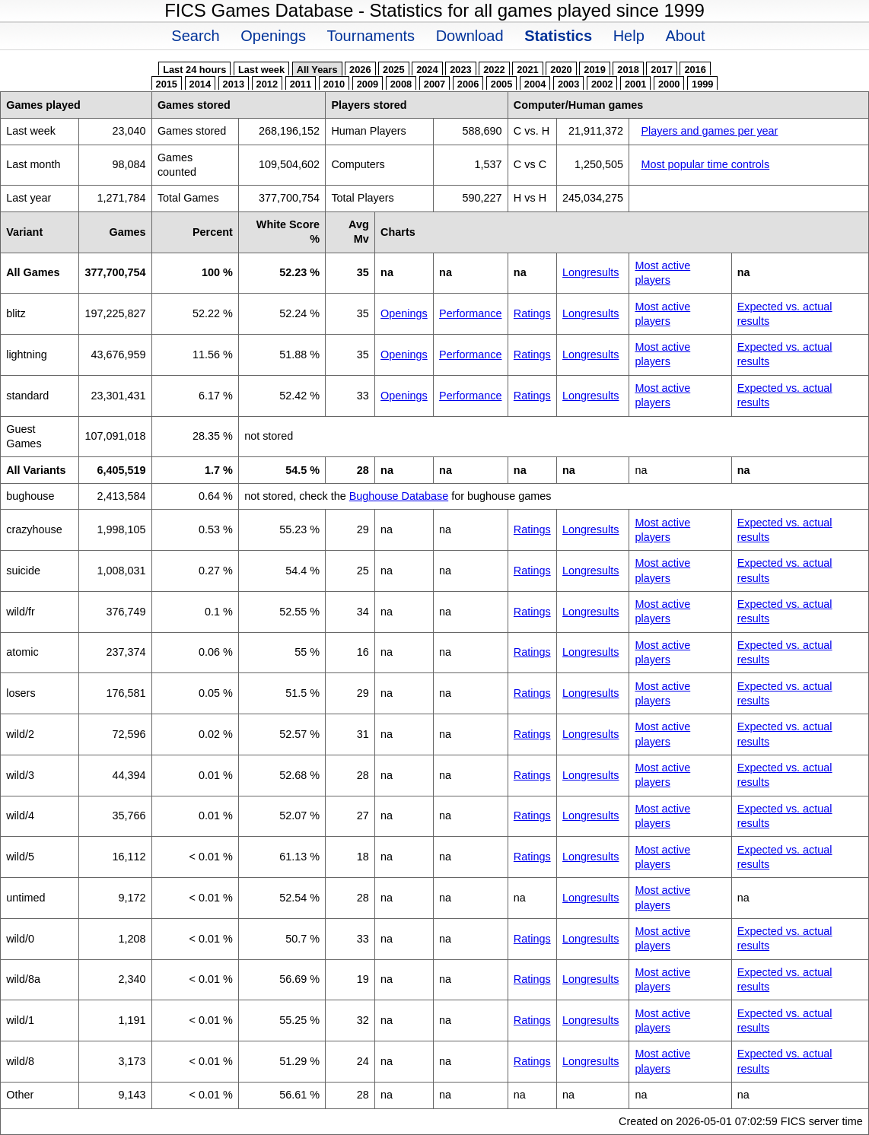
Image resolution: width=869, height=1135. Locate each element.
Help (629, 35)
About (685, 35)
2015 (166, 84)
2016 (694, 69)
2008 (401, 84)
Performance (470, 313)
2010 (334, 84)
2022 (494, 69)
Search (195, 35)
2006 (468, 84)
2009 (367, 84)
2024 (427, 69)
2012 (267, 84)
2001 (635, 84)
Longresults (590, 272)
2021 (527, 69)
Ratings (532, 313)
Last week (261, 69)
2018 (627, 69)
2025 (393, 69)
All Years (317, 69)
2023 (460, 69)
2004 (535, 84)
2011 (300, 84)
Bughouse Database (398, 496)
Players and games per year (709, 131)
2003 (568, 84)
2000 (669, 84)
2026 (360, 69)
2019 (594, 69)
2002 (602, 84)
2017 (661, 69)
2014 (200, 84)
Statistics (558, 35)
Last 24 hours (194, 69)
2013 (233, 84)
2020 (560, 69)
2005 (501, 84)
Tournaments (370, 35)
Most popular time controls (705, 164)
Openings (273, 35)
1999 (702, 84)
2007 (434, 84)
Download (470, 35)
